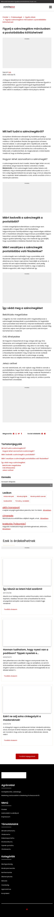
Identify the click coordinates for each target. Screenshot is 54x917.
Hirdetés (27, 39)
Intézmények (9, 496)
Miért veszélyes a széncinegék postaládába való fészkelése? (25, 458)
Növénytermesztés (8, 868)
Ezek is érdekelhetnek (19, 541)
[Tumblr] (21, 434)
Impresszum (5, 817)
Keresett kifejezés (8, 482)
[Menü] (50, 7)
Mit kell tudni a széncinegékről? (13, 448)
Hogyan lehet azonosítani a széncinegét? (18, 451)
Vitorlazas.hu (6, 849)
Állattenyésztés (6, 877)
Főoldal (5, 17)
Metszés (4, 881)
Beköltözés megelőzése (11, 465)
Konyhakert (5, 893)
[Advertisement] (27, 54)
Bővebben (47, 510)
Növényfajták (22, 496)
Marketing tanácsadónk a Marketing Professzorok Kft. (20, 795)
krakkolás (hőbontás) (14, 523)
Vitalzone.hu (5, 834)
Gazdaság (5, 885)
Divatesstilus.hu (7, 842)
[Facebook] (13, 434)
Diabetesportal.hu (7, 838)
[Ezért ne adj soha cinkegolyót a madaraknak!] (27, 715)
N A (9, 72)
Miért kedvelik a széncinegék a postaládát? (18, 454)
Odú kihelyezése (8, 468)
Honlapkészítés (6, 792)
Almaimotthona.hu (8, 831)
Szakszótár (8, 501)
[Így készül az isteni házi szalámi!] (27, 586)
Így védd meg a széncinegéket (13, 462)
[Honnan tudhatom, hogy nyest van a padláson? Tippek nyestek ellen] (27, 649)
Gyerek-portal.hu (7, 845)
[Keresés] (51, 485)
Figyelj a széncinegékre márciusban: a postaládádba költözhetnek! (24, 21)
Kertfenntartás (6, 872)
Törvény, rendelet (22, 501)
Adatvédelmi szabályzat (10, 813)
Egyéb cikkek (30, 17)
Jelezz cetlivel (7, 470)
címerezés (7, 515)
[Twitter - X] (19, 434)
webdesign (17, 792)
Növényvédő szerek (38, 496)
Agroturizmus (6, 889)
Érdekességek (16, 17)
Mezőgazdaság (7, 864)
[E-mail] (16, 434)
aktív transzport (11, 507)
